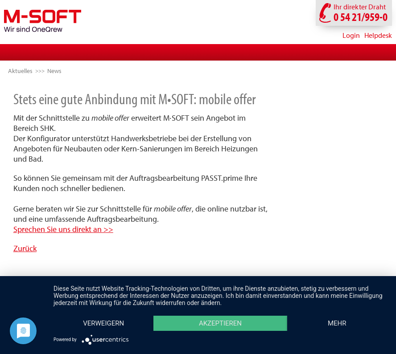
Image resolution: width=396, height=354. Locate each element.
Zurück (25, 248)
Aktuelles (20, 71)
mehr (337, 323)
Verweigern (103, 323)
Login (351, 35)
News (54, 71)
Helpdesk (378, 35)
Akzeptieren (220, 323)
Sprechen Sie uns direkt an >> (63, 229)
